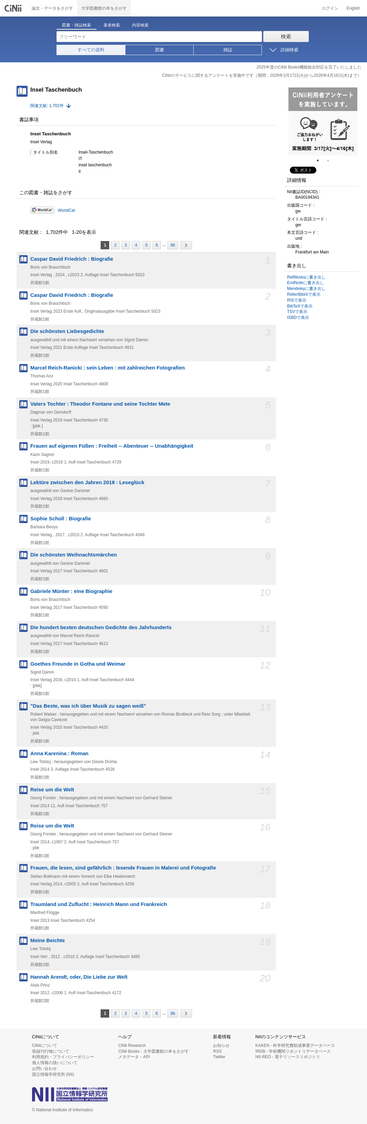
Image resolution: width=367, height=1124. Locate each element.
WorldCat (66, 210)
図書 (159, 49)
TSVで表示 (297, 311)
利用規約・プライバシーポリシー (63, 1056)
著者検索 (111, 25)
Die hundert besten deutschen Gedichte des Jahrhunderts (101, 627)
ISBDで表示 (298, 317)
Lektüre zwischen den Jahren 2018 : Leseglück (87, 482)
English (353, 8)
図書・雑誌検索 (76, 25)
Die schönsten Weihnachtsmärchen (73, 555)
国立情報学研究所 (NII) (53, 1074)
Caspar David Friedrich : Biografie (71, 259)
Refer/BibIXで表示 (303, 294)
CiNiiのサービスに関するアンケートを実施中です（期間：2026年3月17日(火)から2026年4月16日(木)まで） (261, 75)
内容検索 (140, 25)
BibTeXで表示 (300, 306)
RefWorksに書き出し (306, 277)
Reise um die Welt (52, 789)
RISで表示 (296, 300)
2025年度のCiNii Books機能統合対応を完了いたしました (308, 67)
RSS (217, 1051)
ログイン (330, 8)
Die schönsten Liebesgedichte (67, 331)
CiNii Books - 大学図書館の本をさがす (153, 1051)
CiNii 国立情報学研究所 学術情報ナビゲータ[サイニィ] (14, 8)
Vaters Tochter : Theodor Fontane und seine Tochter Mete (100, 404)
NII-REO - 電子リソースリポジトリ (287, 1056)
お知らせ (221, 1045)
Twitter (219, 1056)
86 (173, 245)
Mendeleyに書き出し (306, 288)
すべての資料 (91, 49)
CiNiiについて (44, 1045)
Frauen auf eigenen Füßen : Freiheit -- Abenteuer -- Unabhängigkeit (111, 446)
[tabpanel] (323, 121)
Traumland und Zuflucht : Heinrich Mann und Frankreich (98, 904)
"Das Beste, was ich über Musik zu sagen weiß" (88, 706)
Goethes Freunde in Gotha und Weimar (77, 664)
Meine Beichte (47, 940)
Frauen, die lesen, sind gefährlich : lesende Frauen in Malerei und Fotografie (123, 868)
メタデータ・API (134, 1056)
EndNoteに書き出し (305, 282)
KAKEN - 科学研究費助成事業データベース (295, 1045)
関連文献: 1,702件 (47, 105)
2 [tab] (330, 160)
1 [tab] (320, 160)
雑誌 (227, 49)
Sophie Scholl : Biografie (60, 518)
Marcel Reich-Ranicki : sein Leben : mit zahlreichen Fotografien (107, 368)
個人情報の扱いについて (55, 1062)
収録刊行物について (50, 1051)
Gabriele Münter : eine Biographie (71, 591)
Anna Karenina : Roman (59, 753)
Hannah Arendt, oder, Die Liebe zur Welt (79, 977)
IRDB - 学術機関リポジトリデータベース (293, 1051)
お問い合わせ (44, 1068)
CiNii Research (132, 1045)
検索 (286, 36)
